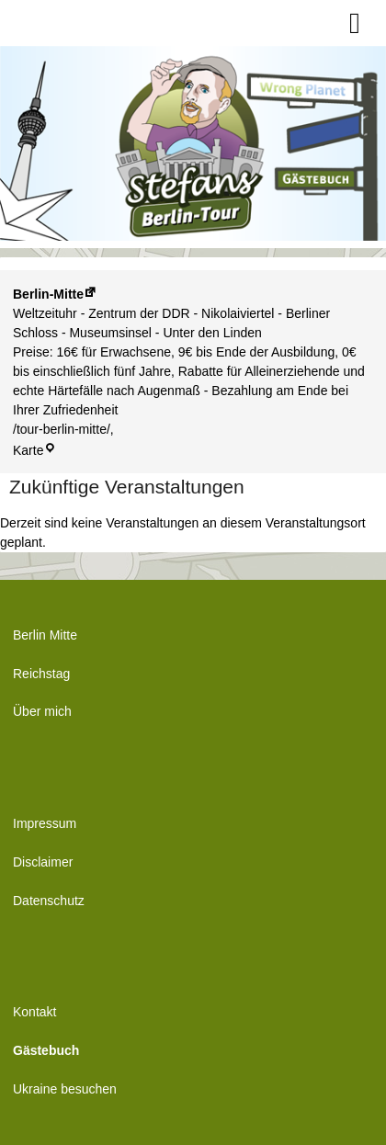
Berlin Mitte (45, 635)
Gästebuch (46, 1050)
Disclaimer (43, 862)
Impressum (44, 823)
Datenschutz (49, 900)
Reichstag (41, 673)
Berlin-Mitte (48, 294)
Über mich (42, 711)
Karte (34, 450)
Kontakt (34, 1011)
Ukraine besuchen (65, 1089)
